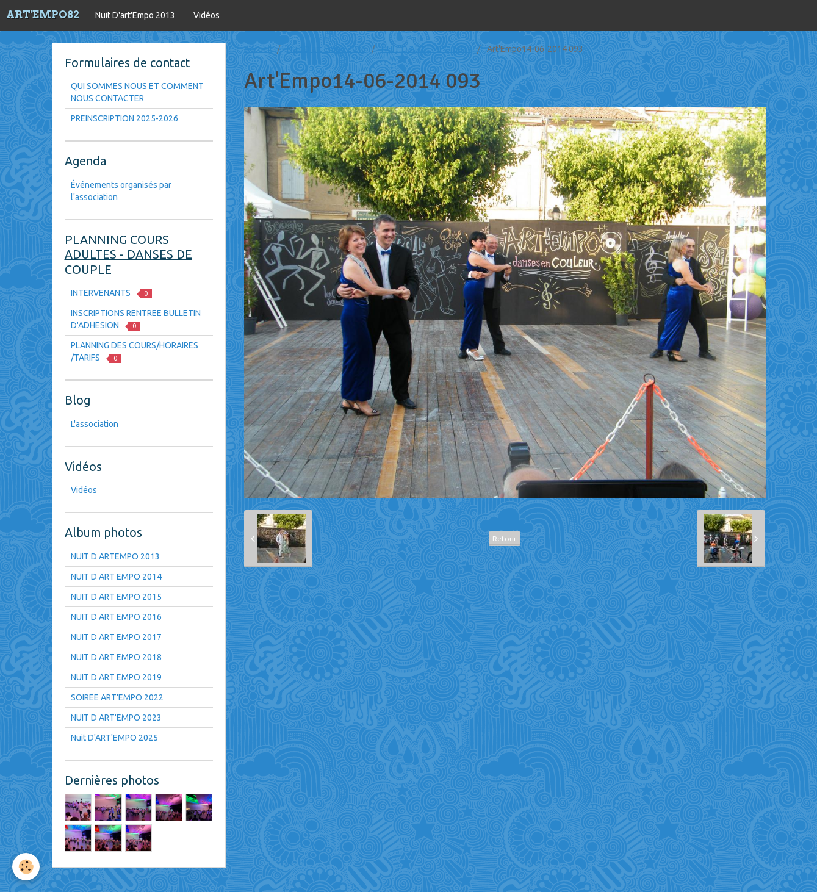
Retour (504, 538)
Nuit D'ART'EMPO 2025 (114, 738)
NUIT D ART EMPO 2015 (116, 597)
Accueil (258, 49)
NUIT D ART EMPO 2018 (116, 657)
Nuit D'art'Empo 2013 (135, 15)
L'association (94, 424)
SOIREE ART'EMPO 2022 (117, 697)
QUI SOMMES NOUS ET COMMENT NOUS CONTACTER (137, 92)
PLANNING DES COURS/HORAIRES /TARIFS (134, 351)
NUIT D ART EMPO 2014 (426, 49)
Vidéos (206, 15)
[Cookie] (26, 866)
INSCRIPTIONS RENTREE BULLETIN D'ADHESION (136, 319)
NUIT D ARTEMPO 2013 (115, 556)
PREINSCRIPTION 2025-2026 (124, 118)
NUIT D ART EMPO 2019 (116, 677)
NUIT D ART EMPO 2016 (116, 617)
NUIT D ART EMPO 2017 (116, 637)
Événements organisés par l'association (121, 191)
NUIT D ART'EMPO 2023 (116, 717)
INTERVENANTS (111, 293)
